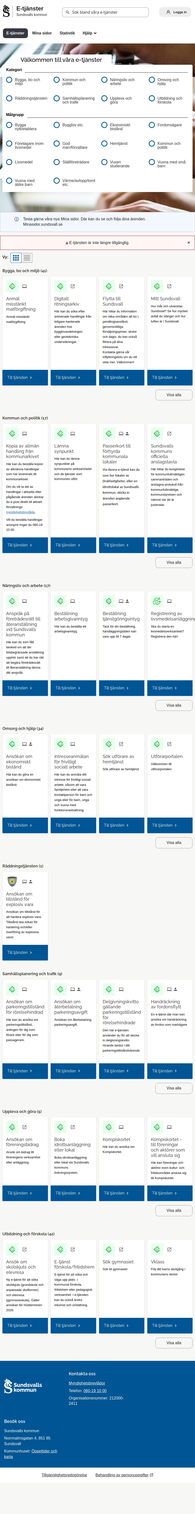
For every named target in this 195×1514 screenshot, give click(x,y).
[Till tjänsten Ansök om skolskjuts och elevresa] (25, 1265)
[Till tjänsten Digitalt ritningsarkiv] (73, 299)
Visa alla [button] (174, 395)
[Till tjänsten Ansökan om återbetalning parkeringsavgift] (73, 1005)
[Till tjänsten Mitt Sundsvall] (167, 296)
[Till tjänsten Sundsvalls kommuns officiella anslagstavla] (170, 452)
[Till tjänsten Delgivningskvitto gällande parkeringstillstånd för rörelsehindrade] (124, 1010)
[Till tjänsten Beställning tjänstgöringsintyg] (123, 614)
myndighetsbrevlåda (20, 512)
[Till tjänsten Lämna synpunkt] (73, 447)
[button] (67, 12)
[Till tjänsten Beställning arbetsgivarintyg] (73, 614)
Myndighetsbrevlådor (87, 1383)
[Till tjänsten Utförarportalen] (168, 754)
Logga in (175, 12)
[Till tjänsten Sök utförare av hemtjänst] (122, 757)
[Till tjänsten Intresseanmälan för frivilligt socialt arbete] (73, 760)
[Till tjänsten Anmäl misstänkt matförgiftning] (25, 302)
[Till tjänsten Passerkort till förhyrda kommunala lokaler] (122, 452)
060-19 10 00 (94, 1391)
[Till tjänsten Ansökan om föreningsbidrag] (25, 1140)
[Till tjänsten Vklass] (159, 1260)
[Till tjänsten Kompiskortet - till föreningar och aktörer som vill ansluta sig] (170, 1145)
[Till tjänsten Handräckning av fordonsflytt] (170, 1002)
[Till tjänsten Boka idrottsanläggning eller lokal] (74, 1143)
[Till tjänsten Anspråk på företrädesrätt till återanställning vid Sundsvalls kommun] (25, 622)
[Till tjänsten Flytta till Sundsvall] (122, 299)
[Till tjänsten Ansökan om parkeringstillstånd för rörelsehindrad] (27, 1005)
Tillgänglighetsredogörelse (64, 1475)
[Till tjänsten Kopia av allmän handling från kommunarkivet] (25, 449)
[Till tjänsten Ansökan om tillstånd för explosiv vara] (25, 897)
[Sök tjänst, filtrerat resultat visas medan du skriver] (105, 12)
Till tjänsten (17, 377)
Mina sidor (42, 33)
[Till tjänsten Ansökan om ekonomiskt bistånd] (25, 760)
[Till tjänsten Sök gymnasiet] (120, 1260)
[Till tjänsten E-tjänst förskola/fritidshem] (76, 1263)
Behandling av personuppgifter (122, 1475)
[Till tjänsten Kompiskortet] (118, 1137)
